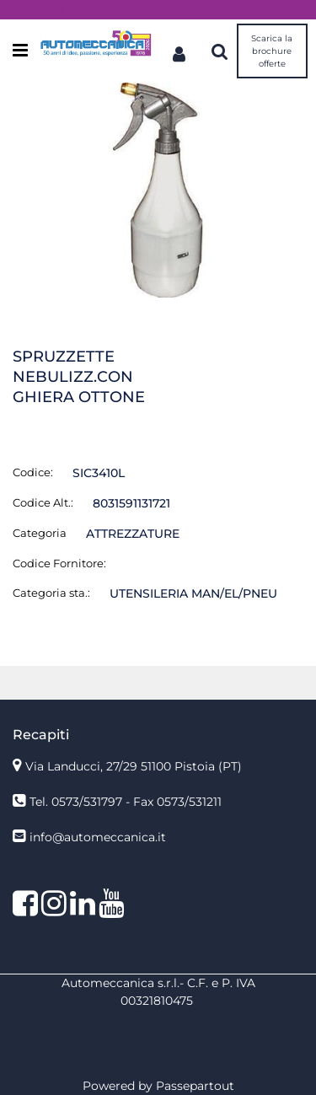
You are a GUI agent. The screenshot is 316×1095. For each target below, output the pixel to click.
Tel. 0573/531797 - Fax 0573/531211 (125, 801)
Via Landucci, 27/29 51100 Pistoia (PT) (133, 766)
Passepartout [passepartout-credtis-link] (195, 1085)
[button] (158, 188)
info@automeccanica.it (97, 837)
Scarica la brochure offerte (271, 51)
